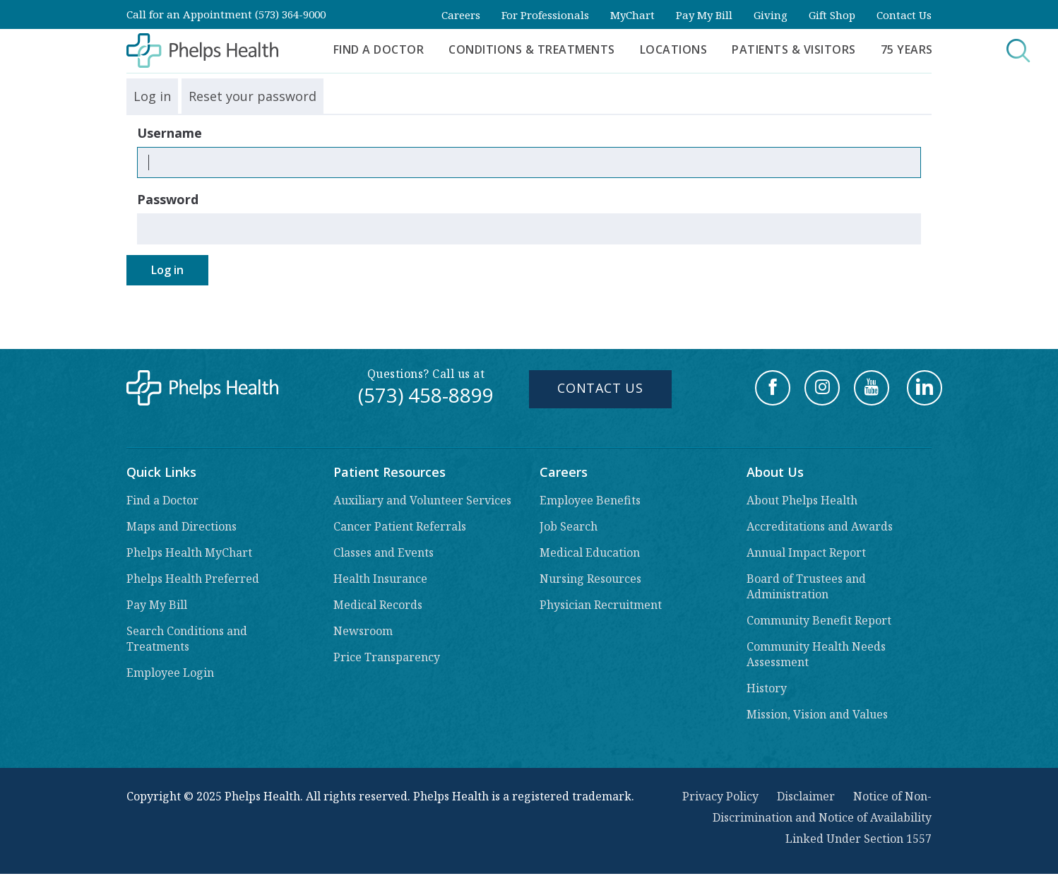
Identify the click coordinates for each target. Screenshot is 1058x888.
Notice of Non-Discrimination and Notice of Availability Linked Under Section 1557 (822, 817)
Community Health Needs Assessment (816, 654)
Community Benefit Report (819, 620)
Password (167, 199)
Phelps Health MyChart (189, 552)
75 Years (907, 49)
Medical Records (377, 604)
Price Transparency (386, 657)
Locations (674, 49)
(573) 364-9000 (290, 14)
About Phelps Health (802, 500)
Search (993, 50)
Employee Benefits (590, 500)
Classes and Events (383, 552)
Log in (152, 96)
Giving (770, 15)
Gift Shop (832, 15)
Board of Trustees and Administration (806, 586)
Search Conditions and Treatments (186, 638)
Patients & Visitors (794, 49)
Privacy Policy (720, 796)
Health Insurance (380, 578)
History (767, 688)
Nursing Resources (590, 578)
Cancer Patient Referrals (399, 526)
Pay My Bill (704, 15)
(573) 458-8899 (426, 394)
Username (169, 132)
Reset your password (252, 96)
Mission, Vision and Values (817, 714)
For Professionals (545, 15)
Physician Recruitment (601, 604)
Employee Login (170, 672)
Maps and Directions (181, 526)
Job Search (569, 526)
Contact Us (904, 15)
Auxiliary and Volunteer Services (422, 500)
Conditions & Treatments (531, 49)
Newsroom (363, 631)
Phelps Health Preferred (192, 578)
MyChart (632, 15)
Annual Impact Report (806, 552)
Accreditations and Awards (820, 526)
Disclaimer (806, 796)
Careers (460, 15)
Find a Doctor (378, 49)
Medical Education (590, 552)
